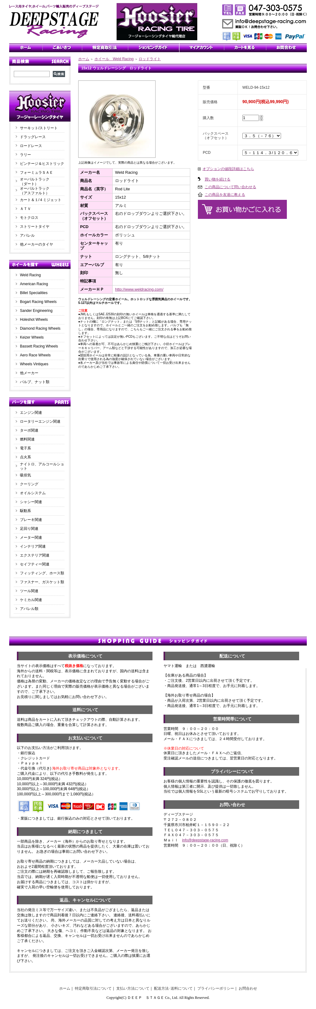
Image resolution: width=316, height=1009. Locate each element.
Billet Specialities (34, 293)
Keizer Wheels (32, 337)
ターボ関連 (29, 430)
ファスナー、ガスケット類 (42, 582)
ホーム (83, 59)
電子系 (25, 448)
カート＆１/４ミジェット (40, 200)
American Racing (34, 284)
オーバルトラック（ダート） (34, 181)
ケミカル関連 (31, 600)
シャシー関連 (31, 502)
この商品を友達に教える (225, 194)
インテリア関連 (33, 546)
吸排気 (25, 475)
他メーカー (29, 373)
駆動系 (25, 511)
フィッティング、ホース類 (42, 573)
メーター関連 (31, 537)
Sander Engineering (36, 311)
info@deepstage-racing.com (205, 840)
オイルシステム (33, 493)
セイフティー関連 (34, 564)
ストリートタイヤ (34, 226)
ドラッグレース (33, 137)
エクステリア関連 (34, 555)
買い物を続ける (217, 179)
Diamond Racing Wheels (40, 328)
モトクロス (29, 217)
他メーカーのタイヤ (36, 244)
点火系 (25, 457)
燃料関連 (27, 439)
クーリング (29, 484)
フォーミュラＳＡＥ (36, 172)
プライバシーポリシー (215, 988)
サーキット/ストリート (39, 128)
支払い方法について (132, 988)
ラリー (27, 155)
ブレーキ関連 (31, 520)
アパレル (27, 235)
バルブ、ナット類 (34, 382)
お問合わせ (248, 988)
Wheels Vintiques (34, 364)
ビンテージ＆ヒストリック (42, 163)
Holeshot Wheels (34, 319)
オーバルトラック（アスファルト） (34, 190)
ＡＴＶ (25, 209)
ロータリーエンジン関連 (40, 421)
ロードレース (31, 146)
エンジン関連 (31, 412)
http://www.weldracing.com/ (139, 289)
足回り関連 (29, 528)
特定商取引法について (93, 988)
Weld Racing (30, 275)
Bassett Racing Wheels (39, 346)
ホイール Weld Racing (114, 59)
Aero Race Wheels (35, 355)
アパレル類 (29, 609)
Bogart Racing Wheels (38, 302)
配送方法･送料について (173, 988)
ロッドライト (150, 59)
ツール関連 (29, 591)
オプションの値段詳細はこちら (228, 169)
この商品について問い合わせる (230, 187)
